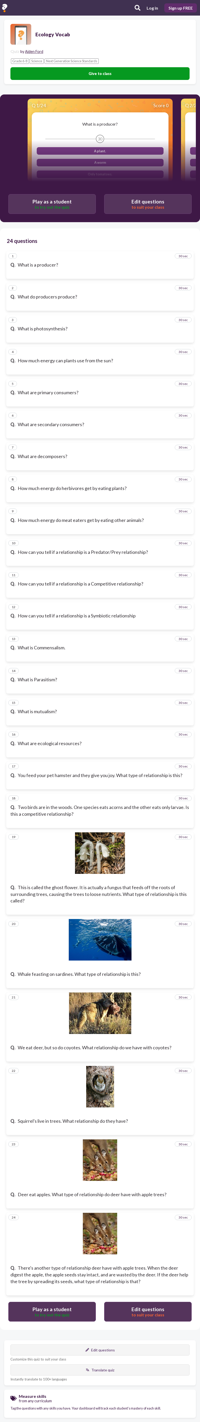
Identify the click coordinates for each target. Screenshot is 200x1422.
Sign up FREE (180, 7)
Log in (152, 7)
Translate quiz (100, 1370)
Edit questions (100, 1350)
